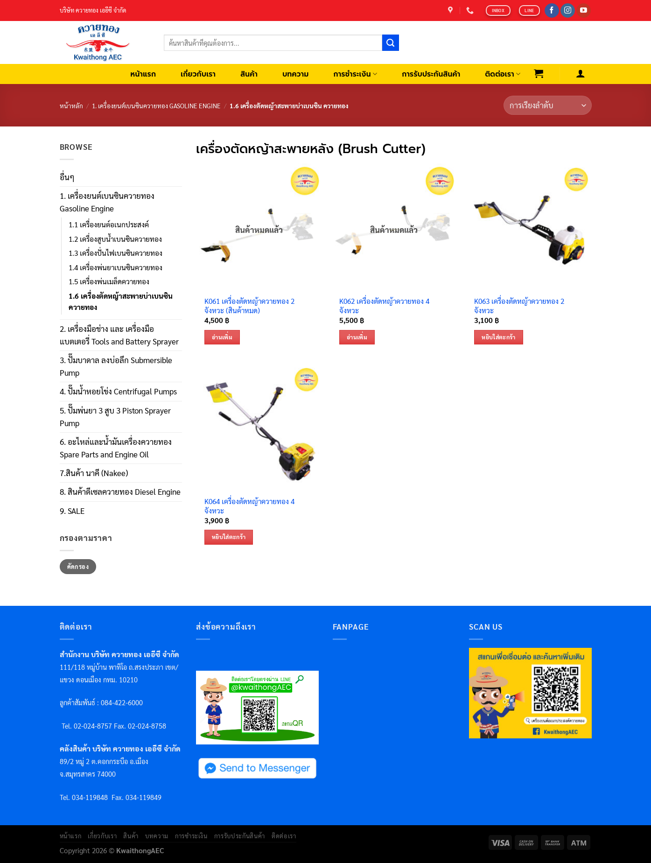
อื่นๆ (67, 177)
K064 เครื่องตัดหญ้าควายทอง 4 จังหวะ (249, 506)
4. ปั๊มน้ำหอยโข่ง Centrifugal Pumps (118, 391)
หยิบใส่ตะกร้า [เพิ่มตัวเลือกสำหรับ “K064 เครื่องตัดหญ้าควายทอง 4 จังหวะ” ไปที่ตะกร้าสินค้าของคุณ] (229, 536)
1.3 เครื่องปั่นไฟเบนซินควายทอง (115, 253)
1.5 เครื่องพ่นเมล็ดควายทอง (109, 281)
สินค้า (249, 74)
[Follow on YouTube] (583, 10)
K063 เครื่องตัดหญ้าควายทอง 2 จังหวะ (519, 306)
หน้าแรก (143, 74)
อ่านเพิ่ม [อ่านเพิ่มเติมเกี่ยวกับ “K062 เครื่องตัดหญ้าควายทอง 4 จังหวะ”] (357, 337)
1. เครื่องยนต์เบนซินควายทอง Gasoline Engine (156, 105)
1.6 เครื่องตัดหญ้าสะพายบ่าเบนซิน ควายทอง (121, 301)
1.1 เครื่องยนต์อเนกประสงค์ (109, 224)
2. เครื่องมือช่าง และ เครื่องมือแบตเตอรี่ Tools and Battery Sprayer (119, 334)
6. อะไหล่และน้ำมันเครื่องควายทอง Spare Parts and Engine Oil (116, 447)
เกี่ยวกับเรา (198, 74)
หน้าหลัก (71, 105)
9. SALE (72, 510)
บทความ (295, 74)
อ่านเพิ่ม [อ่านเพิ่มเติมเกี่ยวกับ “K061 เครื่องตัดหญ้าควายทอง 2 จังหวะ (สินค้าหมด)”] (222, 337)
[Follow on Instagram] (567, 10)
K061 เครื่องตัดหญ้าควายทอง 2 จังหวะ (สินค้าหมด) (249, 306)
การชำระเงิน (355, 74)
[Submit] (390, 43)
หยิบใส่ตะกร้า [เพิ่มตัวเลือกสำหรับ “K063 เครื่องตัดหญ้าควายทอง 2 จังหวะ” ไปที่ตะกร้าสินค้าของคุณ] (499, 337)
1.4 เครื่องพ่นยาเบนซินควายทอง (115, 267)
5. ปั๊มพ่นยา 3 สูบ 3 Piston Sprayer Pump (115, 416)
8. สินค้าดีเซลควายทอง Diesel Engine (120, 491)
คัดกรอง (78, 566)
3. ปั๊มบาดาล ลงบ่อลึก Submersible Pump (116, 366)
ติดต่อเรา (502, 74)
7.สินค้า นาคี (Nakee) (94, 473)
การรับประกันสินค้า (431, 74)
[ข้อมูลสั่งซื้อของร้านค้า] (547, 105)
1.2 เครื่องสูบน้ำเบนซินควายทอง (115, 239)
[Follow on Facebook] (552, 10)
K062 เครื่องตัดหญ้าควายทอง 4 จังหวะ (384, 306)
